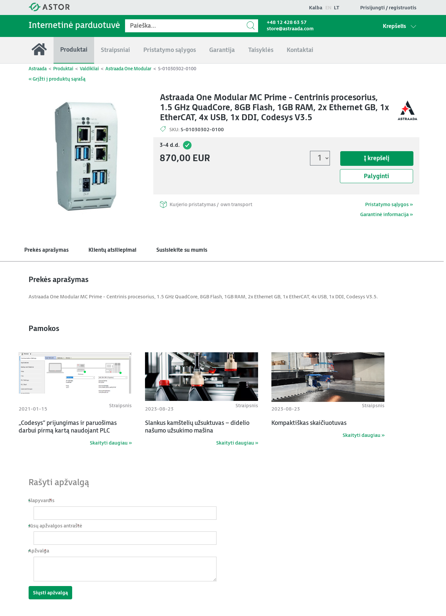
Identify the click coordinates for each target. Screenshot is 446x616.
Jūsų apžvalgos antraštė (57, 526)
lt (336, 8)
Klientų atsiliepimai (112, 250)
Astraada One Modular (128, 69)
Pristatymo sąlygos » (389, 204)
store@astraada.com (290, 29)
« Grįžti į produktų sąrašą (57, 79)
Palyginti (376, 176)
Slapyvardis (44, 500)
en (328, 8)
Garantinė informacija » (386, 214)
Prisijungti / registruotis (388, 8)
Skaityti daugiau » (111, 443)
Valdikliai (89, 69)
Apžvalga (41, 551)
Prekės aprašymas (46, 250)
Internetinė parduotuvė (74, 25)
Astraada (38, 69)
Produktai (63, 69)
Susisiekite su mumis (181, 250)
